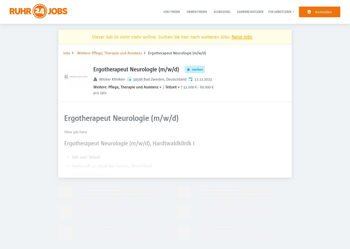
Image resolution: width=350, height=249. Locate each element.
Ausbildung (222, 12)
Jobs (66, 52)
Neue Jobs (242, 37)
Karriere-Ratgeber (250, 12)
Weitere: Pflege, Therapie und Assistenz (109, 52)
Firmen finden (197, 12)
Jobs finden (171, 12)
